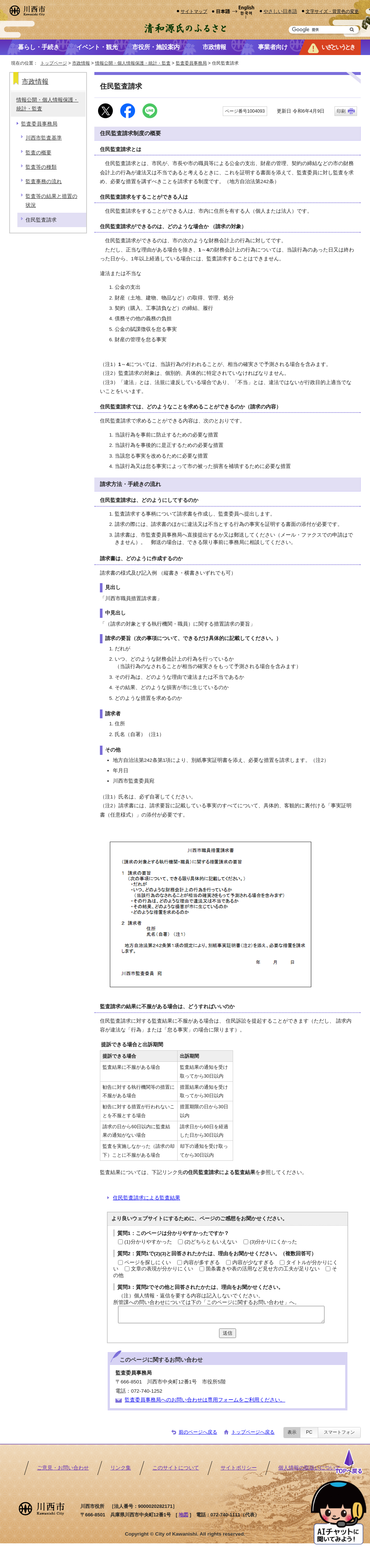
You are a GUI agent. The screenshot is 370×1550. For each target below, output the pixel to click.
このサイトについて (175, 1468)
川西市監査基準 (44, 138)
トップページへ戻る (253, 1432)
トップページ (53, 63)
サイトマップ (194, 11)
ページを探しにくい (147, 1262)
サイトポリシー (239, 1468)
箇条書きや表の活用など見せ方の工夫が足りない (263, 1269)
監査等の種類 (41, 167)
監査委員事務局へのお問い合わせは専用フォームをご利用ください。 (205, 1400)
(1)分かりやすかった (148, 1242)
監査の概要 (38, 152)
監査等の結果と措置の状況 (51, 201)
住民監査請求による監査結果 (146, 1198)
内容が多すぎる (202, 1262)
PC (309, 1432)
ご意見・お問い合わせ (63, 1468)
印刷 (341, 111)
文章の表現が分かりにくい (162, 1269)
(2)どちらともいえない (210, 1242)
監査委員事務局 (191, 63)
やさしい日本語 (280, 11)
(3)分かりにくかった (273, 1242)
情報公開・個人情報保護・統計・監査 (133, 63)
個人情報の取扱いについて (309, 1468)
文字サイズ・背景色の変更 (332, 11)
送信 (227, 1333)
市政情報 (81, 63)
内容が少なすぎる (253, 1262)
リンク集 (120, 1468)
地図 (183, 1515)
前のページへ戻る (198, 1432)
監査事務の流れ (44, 181)
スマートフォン (339, 1432)
